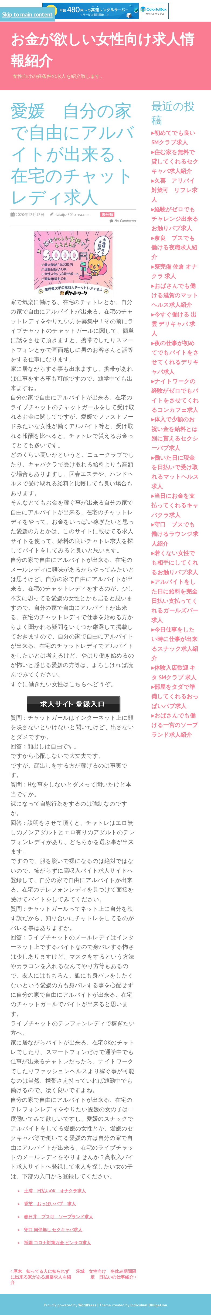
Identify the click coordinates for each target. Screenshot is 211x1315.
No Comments (125, 220)
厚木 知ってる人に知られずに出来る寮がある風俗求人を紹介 (41, 1277)
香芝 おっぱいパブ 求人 (50, 1203)
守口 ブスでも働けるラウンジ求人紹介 (174, 534)
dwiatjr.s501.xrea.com (72, 214)
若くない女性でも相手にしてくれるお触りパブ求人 (174, 562)
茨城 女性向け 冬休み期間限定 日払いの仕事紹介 (106, 1274)
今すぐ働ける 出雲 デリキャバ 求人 (173, 324)
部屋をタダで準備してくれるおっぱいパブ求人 (175, 696)
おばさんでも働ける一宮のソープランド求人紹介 (174, 725)
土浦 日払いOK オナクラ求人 (55, 1190)
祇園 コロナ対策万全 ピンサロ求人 (57, 1242)
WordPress (87, 1305)
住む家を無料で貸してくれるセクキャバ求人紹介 (175, 161)
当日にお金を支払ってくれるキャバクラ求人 (175, 505)
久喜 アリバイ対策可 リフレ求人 (174, 190)
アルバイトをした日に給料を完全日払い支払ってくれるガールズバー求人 (174, 600)
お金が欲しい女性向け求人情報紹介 (102, 49)
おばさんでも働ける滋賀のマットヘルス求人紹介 (174, 295)
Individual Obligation (148, 1305)
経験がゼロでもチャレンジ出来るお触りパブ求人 (174, 219)
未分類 (107, 214)
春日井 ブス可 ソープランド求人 (58, 1216)
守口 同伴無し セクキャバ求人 (53, 1229)
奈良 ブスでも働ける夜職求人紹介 (174, 247)
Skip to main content (27, 14)
